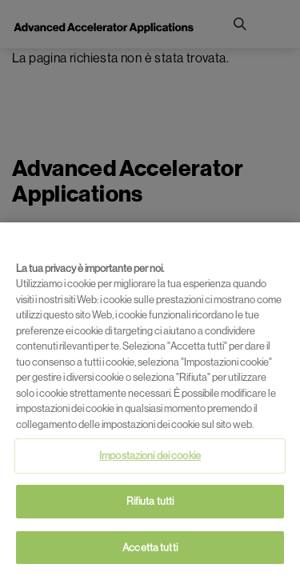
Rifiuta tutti (150, 504)
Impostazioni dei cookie (150, 459)
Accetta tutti (150, 551)
